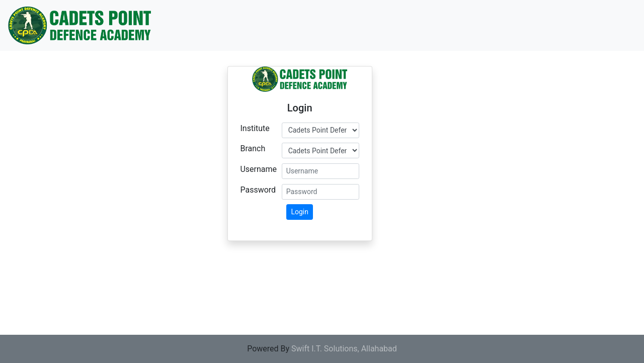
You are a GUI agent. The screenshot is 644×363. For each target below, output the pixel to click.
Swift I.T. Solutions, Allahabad (344, 348)
